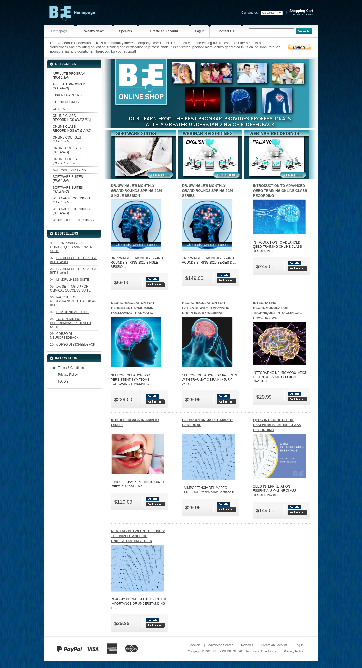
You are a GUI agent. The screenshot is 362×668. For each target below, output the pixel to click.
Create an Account (164, 31)
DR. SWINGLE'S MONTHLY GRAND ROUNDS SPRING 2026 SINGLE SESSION (136, 191)
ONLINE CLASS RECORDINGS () (72, 118)
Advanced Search (220, 645)
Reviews (247, 645)
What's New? (94, 31)
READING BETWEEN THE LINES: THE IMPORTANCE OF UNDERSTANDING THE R (138, 536)
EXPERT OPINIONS (67, 95)
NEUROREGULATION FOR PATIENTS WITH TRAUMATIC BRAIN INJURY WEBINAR (205, 308)
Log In (199, 31)
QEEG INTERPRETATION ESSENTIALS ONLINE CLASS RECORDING (277, 425)
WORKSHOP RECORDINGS (73, 220)
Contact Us (225, 31)
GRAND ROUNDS (66, 102)
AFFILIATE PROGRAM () (69, 75)
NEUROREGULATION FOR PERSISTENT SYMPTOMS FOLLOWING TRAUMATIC (132, 308)
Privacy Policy (68, 374)
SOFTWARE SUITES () (68, 179)
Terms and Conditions (260, 651)
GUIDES (59, 109)
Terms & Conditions (72, 368)
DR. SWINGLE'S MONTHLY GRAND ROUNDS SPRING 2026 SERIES (207, 191)
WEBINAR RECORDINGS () (71, 200)
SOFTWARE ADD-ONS (69, 170)
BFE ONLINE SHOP (227, 651)
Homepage (59, 31)
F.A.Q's (63, 381)
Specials (125, 31)
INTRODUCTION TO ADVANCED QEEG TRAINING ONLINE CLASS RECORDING (280, 191)
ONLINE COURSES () (67, 139)
